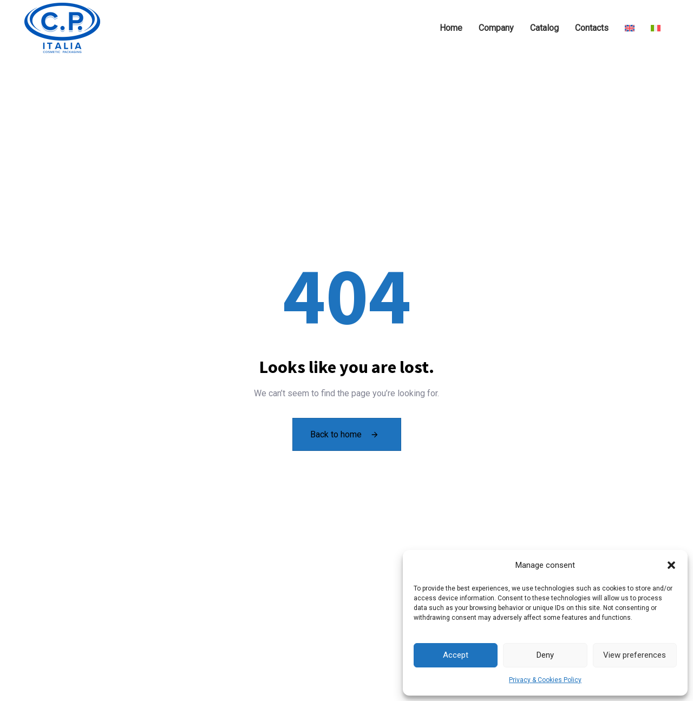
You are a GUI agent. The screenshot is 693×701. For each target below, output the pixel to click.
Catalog (544, 28)
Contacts (592, 28)
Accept (455, 655)
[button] (671, 565)
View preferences (634, 655)
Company (496, 28)
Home (451, 28)
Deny (545, 655)
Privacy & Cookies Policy (545, 680)
